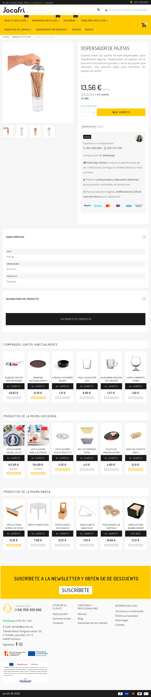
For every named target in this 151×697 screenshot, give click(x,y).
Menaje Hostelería (17, 19)
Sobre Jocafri (60, 614)
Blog (80, 618)
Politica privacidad (126, 615)
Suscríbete (75, 590)
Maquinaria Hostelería (46, 19)
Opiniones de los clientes (92, 623)
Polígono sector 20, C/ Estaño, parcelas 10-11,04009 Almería (22, 635)
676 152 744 (24, 620)
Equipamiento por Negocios (51, 29)
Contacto (58, 623)
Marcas (89, 29)
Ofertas (76, 29)
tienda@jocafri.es (22, 626)
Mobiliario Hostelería (93, 20)
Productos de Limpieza (17, 29)
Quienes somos (62, 618)
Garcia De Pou (89, 126)
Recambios (71, 19)
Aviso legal (121, 620)
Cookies (119, 624)
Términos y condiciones (129, 611)
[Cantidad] (88, 112)
